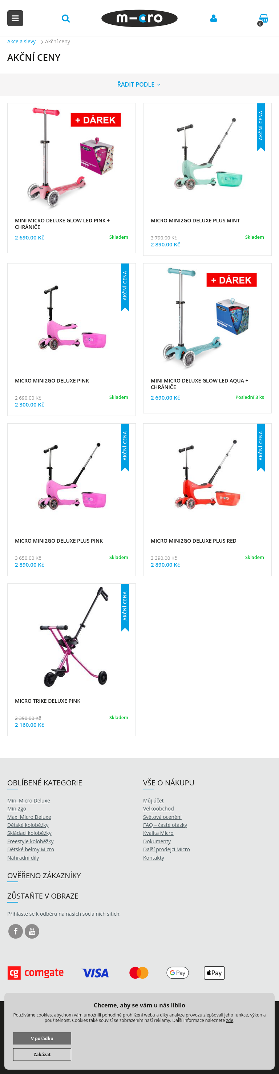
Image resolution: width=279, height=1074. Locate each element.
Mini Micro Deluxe (28, 800)
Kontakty (153, 857)
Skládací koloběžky (29, 832)
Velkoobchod (158, 808)
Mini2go (16, 808)
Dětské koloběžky (28, 824)
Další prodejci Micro (166, 849)
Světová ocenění (162, 816)
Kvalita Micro (158, 832)
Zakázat (41, 1054)
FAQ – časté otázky (165, 824)
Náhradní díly (23, 857)
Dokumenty (157, 841)
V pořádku (42, 1038)
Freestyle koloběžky (30, 841)
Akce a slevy (21, 41)
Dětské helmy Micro (30, 849)
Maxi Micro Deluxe (29, 816)
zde (229, 1020)
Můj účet (153, 800)
